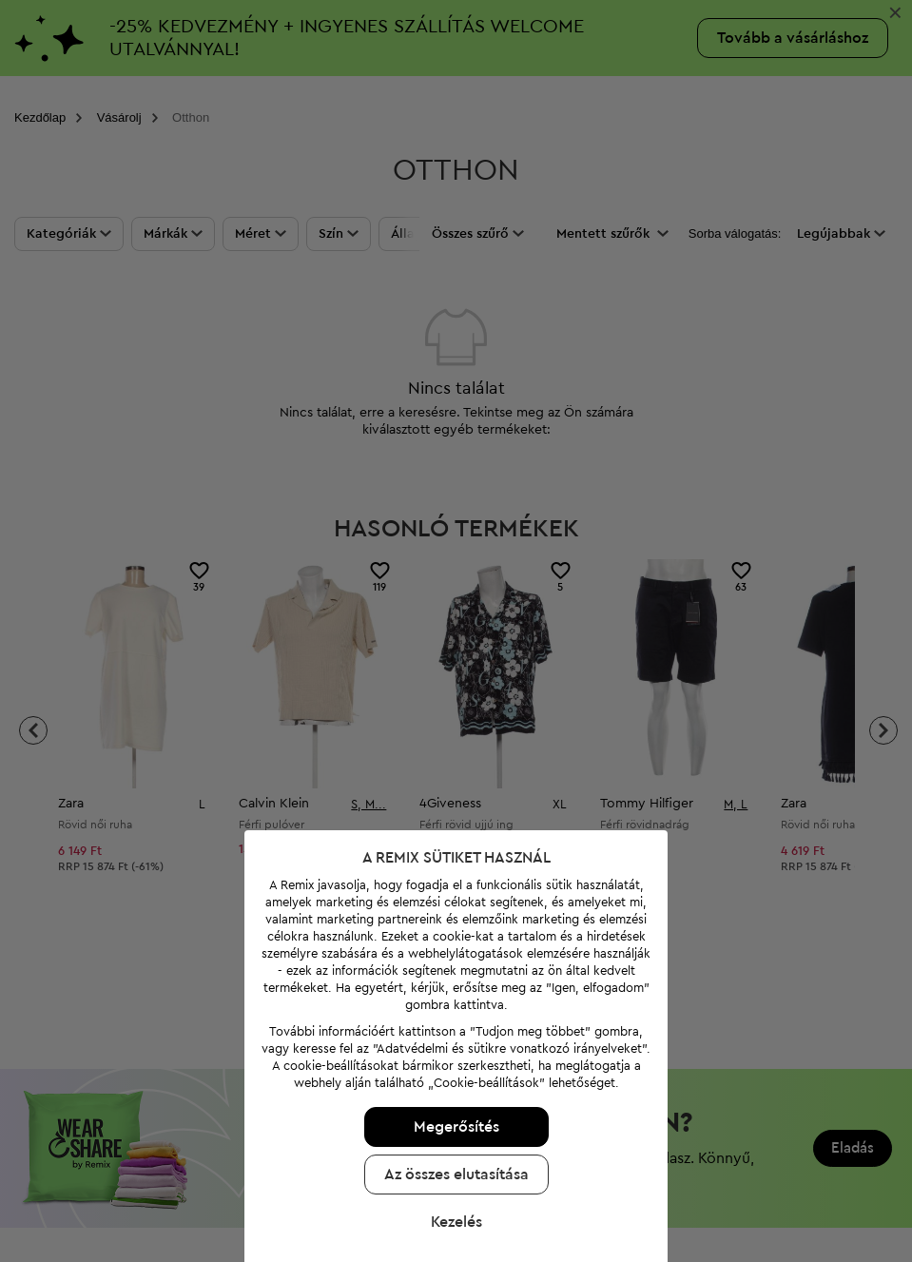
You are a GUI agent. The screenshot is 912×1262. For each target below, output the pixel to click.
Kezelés (451, 1211)
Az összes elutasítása (451, 1164)
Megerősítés (452, 1116)
